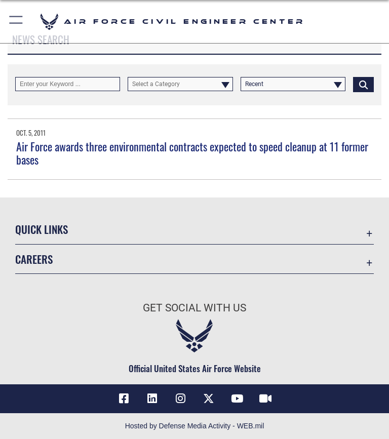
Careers (34, 259)
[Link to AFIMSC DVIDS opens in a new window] (265, 398)
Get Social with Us (194, 308)
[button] (16, 21)
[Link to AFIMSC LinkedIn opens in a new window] (152, 398)
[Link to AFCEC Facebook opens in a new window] (123, 398)
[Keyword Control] (67, 84)
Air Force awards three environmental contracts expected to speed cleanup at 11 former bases (192, 153)
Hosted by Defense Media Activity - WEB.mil (194, 426)
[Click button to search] (363, 84)
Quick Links (41, 229)
